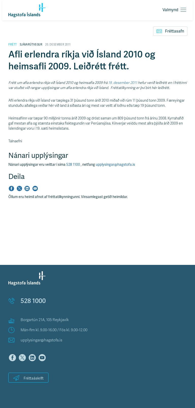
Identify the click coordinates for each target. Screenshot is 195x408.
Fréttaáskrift (28, 378)
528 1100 (73, 164)
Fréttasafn (170, 31)
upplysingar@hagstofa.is (115, 164)
